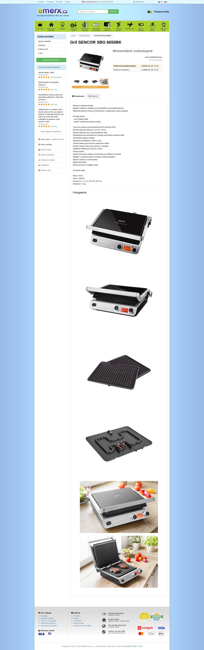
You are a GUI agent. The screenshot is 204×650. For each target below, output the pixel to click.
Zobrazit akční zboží (51, 60)
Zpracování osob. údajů (82, 626)
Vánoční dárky (44, 149)
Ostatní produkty (84, 35)
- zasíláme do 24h (51, 139)
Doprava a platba (47, 618)
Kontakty (44, 616)
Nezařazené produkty (49, 626)
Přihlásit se (138, 2)
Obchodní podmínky (48, 623)
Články (67, 2)
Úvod (73, 35)
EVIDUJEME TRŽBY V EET (131, 646)
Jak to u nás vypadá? (49, 621)
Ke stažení (78, 621)
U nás (40, 53)
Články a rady (44, 170)
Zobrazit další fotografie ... (90, 87)
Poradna (59, 2)
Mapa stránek (79, 623)
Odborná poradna (46, 155)
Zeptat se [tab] (93, 96)
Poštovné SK (43, 49)
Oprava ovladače (44, 41)
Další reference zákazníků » (51, 131)
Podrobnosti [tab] (78, 96)
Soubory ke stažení (46, 160)
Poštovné (41, 45)
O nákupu (50, 2)
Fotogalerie (43, 165)
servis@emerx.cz (90, 2)
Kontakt (41, 2)
